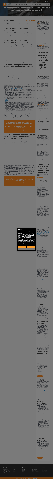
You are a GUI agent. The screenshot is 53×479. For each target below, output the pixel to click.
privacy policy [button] (20, 233)
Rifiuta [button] (22, 247)
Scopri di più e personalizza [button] (26, 249)
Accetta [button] (31, 247)
